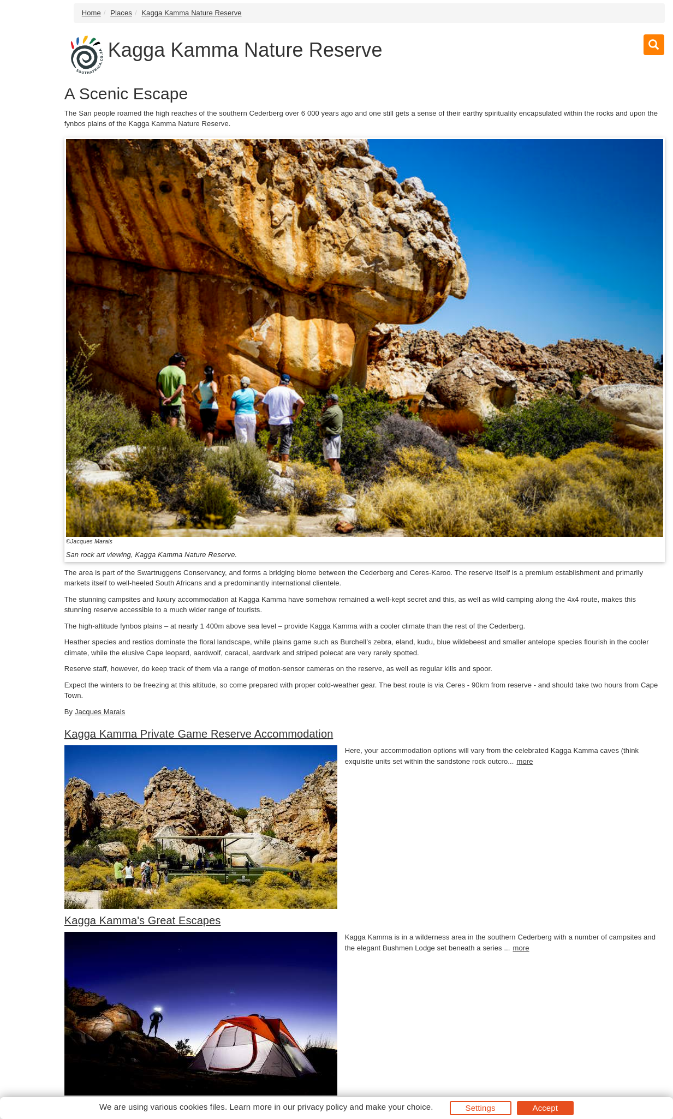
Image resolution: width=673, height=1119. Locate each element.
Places (121, 13)
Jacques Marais (100, 712)
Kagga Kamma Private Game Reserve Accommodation (198, 734)
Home (91, 13)
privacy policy (322, 1106)
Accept (545, 1107)
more (524, 761)
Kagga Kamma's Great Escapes (142, 920)
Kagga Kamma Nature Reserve (191, 13)
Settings (481, 1107)
